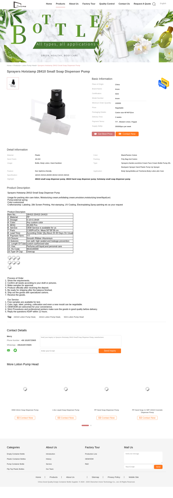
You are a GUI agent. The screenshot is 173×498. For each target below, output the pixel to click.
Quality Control (107, 4)
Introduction (50, 454)
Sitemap (95, 477)
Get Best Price (103, 134)
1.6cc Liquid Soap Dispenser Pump (65, 410)
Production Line (91, 454)
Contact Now (127, 134)
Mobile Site (134, 477)
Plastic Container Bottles (16, 459)
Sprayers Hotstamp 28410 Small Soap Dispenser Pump (59, 65)
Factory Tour (89, 4)
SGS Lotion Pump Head (74, 317)
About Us (74, 4)
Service (49, 464)
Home (49, 4)
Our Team (49, 469)
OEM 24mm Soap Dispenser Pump (25, 410)
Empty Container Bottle (16, 454)
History (48, 459)
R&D (87, 464)
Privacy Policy (114, 477)
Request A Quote (142, 4)
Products (60, 4)
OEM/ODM (89, 459)
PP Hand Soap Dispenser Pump (106, 410)
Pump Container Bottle (15, 464)
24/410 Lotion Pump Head (24, 317)
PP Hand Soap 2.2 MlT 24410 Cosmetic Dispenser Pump (147, 411)
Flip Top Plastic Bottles (15, 469)
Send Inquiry (110, 351)
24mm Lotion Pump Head (49, 317)
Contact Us (124, 4)
